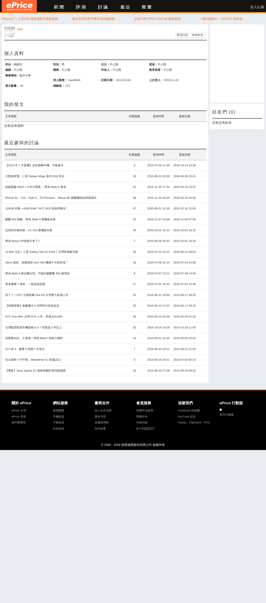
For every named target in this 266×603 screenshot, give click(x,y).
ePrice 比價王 (19, 6)
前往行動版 (227, 414)
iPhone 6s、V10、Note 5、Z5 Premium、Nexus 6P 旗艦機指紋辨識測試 (51, 197)
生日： (105, 64)
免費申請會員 (144, 410)
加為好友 (197, 34)
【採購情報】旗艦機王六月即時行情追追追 (32, 305)
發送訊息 (182, 34)
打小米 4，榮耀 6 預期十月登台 (25, 349)
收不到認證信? (145, 428)
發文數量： (12, 85)
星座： (153, 64)
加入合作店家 (103, 410)
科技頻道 (58, 428)
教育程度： (156, 69)
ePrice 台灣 (19, 410)
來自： (9, 64)
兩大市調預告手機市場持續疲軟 (93, 18)
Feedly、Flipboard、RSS (194, 422)
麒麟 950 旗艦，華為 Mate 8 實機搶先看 (30, 219)
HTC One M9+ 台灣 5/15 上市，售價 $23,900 (33, 316)
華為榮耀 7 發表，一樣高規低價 (25, 284)
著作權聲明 (19, 422)
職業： (57, 69)
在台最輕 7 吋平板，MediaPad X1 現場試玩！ (34, 359)
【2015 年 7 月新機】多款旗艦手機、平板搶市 (34, 165)
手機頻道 (58, 416)
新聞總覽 (58, 410)
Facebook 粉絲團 (189, 410)
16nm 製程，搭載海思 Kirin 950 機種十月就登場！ (36, 262)
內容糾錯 (142, 422)
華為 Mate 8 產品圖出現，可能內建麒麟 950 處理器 (37, 273)
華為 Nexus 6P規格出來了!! (22, 241)
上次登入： (156, 80)
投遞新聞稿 (102, 422)
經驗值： (59, 85)
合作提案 (100, 428)
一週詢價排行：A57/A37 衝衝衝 (220, 18)
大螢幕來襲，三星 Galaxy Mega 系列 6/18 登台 (35, 176)
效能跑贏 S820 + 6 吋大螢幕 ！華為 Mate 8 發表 (35, 187)
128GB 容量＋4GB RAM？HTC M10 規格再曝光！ (37, 208)
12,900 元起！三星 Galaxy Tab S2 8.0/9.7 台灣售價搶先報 (41, 251)
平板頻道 (58, 422)
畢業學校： (12, 75)
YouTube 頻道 (187, 416)
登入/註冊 (257, 7)
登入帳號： (60, 80)
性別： (57, 64)
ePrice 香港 (19, 416)
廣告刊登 (100, 416)
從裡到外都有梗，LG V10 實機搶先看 (29, 230)
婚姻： (9, 69)
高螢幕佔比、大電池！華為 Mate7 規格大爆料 (34, 338)
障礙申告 (142, 416)
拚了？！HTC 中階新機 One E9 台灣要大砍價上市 (36, 295)
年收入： (107, 69)
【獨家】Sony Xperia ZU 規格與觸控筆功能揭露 (35, 370)
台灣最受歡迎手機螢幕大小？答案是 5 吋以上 (33, 327)
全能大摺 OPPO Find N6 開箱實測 (157, 18)
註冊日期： (108, 80)
